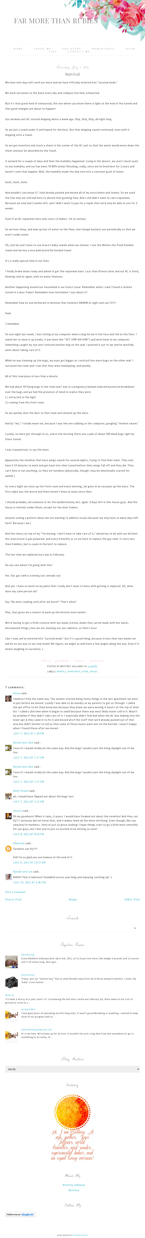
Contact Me (79, 51)
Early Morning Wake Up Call (36, 1029)
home (85, 671)
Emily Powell (21, 790)
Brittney (73, 1190)
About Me (42, 48)
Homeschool (104, 48)
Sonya (17, 693)
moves (94, 671)
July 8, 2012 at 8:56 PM (28, 834)
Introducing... (28, 954)
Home (18, 48)
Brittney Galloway (74, 1185)
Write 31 (9, 995)
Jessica (17, 810)
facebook (62, 660)
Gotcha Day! (28, 974)
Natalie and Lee (23, 871)
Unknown (19, 843)
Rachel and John (23, 742)
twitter (79, 660)
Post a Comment (15, 892)
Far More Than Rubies (56, 20)
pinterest (97, 660)
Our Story (71, 48)
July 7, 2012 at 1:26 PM (28, 733)
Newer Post (13, 899)
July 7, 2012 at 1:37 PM (28, 757)
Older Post (132, 899)
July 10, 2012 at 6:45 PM (29, 882)
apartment (74, 671)
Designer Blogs (80, 1235)
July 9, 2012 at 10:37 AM (29, 862)
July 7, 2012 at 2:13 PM (28, 801)
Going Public (28, 1009)
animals (61, 671)
